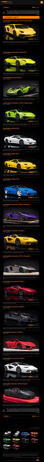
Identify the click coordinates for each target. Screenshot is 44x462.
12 (17, 10)
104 (24, 13)
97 (14, 13)
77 (25, 12)
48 (25, 11)
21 (27, 10)
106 (27, 13)
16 (22, 10)
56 (34, 11)
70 (17, 12)
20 (26, 10)
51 (28, 11)
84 (33, 12)
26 (33, 10)
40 (16, 11)
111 (35, 13)
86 (35, 12)
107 (29, 13)
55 (33, 11)
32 (7, 11)
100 (18, 13)
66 (13, 12)
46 (23, 11)
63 (9, 12)
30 (37, 10)
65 (12, 12)
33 (8, 11)
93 (10, 13)
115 (38, 14)
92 (9, 13)
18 (24, 10)
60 (38, 11)
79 (27, 12)
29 (36, 10)
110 (34, 13)
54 (32, 11)
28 (35, 10)
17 (23, 10)
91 (8, 13)
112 (37, 13)
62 (8, 12)
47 (24, 11)
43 (19, 11)
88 (37, 12)
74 (22, 12)
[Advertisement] (21, 48)
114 (37, 14)
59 (37, 11)
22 (28, 10)
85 (34, 12)
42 (18, 11)
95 (12, 13)
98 (15, 13)
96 (13, 13)
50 (27, 11)
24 (31, 10)
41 (17, 11)
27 (34, 10)
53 (31, 11)
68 (15, 12)
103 (23, 13)
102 (21, 13)
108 (30, 13)
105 (26, 13)
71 (18, 12)
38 (14, 11)
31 (38, 10)
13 (18, 10)
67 (14, 12)
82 (31, 12)
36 (12, 11)
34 (9, 11)
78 (26, 12)
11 (16, 10)
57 (35, 11)
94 (11, 13)
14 (19, 10)
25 (32, 10)
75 (23, 12)
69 (16, 12)
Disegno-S (37, 457)
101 (20, 13)
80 (28, 12)
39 (15, 11)
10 (15, 10)
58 (36, 11)
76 (24, 12)
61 (7, 12)
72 (19, 12)
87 (36, 12)
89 (38, 12)
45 (22, 11)
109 (32, 13)
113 (38, 13)
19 (25, 10)
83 (32, 12)
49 (26, 11)
